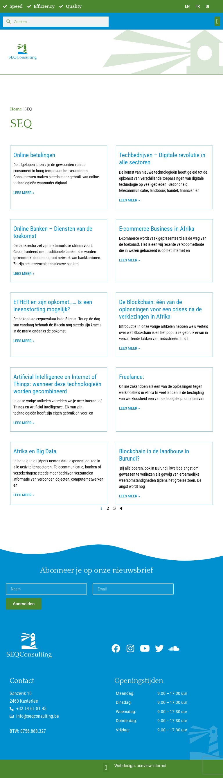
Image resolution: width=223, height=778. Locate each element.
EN (187, 6)
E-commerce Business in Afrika (156, 228)
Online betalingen (34, 155)
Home (16, 109)
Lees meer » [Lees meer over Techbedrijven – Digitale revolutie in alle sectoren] (129, 200)
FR (197, 6)
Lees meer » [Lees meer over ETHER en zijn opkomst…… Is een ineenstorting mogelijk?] (23, 341)
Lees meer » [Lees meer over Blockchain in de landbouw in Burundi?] (129, 496)
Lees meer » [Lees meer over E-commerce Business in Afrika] (129, 260)
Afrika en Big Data (34, 451)
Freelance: (131, 376)
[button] (217, 21)
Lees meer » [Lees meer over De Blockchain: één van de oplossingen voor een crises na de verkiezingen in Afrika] (129, 348)
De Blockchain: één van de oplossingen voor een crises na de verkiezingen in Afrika (160, 309)
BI (207, 6)
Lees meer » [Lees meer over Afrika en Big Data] (23, 495)
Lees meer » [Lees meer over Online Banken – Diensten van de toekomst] (23, 274)
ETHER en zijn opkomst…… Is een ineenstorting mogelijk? (52, 306)
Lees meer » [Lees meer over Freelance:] (129, 408)
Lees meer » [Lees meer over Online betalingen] (23, 193)
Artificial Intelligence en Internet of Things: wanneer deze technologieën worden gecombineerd (57, 384)
